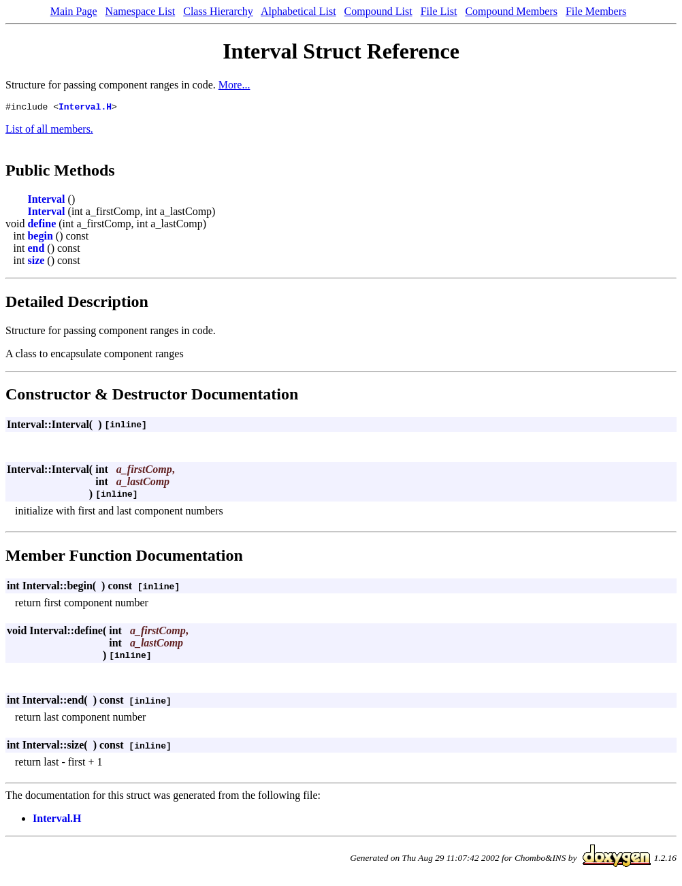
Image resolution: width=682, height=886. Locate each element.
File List (439, 11)
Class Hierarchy (218, 11)
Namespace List (140, 11)
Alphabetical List (298, 11)
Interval (46, 201)
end (35, 250)
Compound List (378, 11)
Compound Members (511, 11)
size (35, 262)
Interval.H (85, 108)
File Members (596, 11)
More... (234, 85)
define (41, 225)
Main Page (73, 11)
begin (39, 238)
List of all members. (49, 131)
